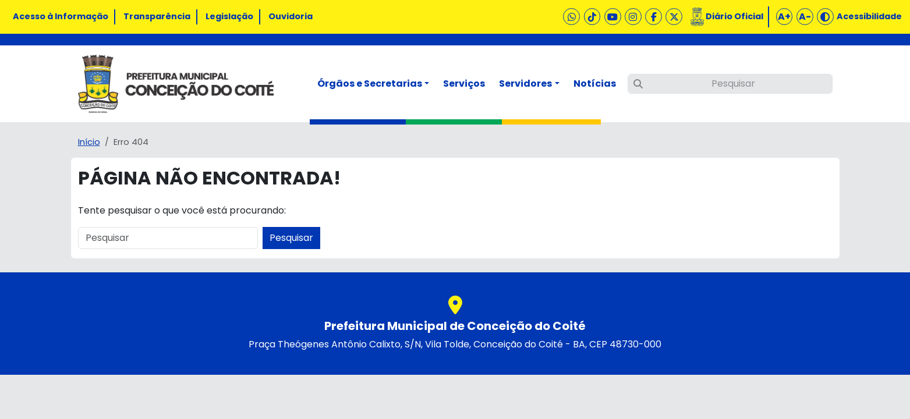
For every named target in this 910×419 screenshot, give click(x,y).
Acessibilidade (869, 16)
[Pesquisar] (730, 84)
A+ (784, 16)
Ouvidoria (290, 16)
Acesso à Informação (60, 16)
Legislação (229, 16)
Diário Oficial (734, 16)
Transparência (156, 16)
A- (805, 16)
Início (89, 142)
